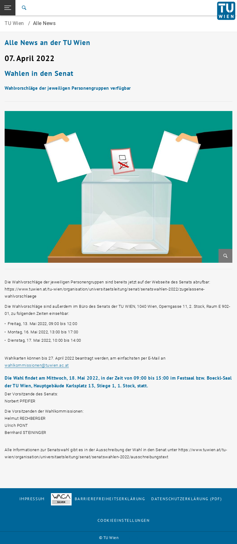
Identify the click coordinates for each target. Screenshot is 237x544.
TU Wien (15, 23)
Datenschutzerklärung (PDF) (186, 498)
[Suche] (24, 7)
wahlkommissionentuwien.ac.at (37, 365)
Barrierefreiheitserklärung (98, 498)
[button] (7, 7)
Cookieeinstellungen (124, 520)
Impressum (32, 498)
